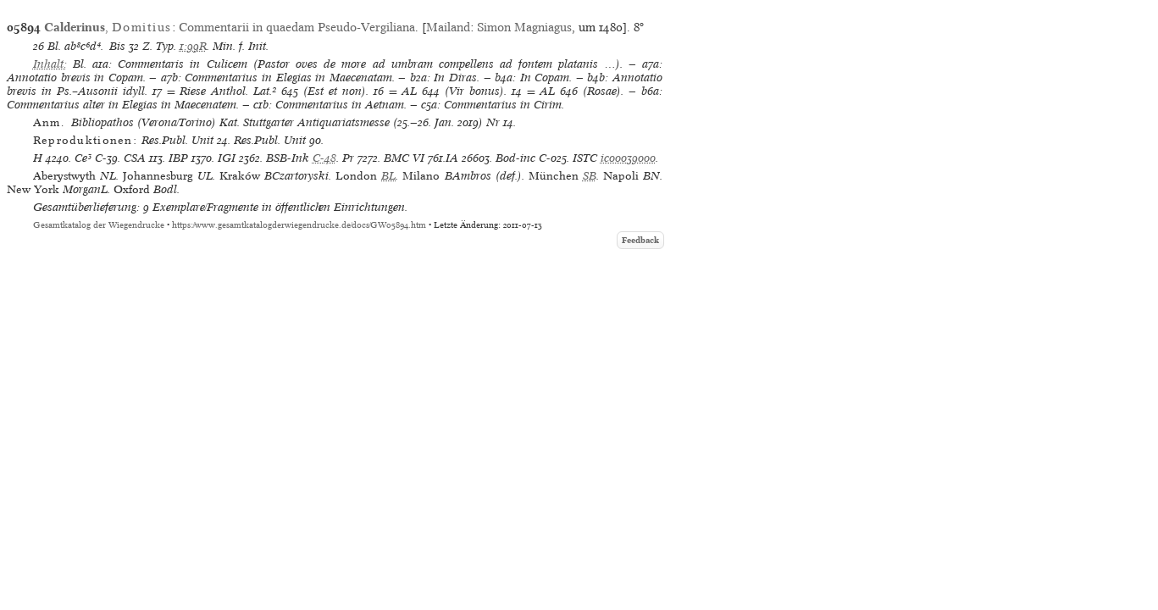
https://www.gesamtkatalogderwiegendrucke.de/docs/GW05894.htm (299, 224)
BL (388, 176)
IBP (178, 158)
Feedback (640, 240)
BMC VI (404, 158)
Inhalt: (50, 64)
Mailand (448, 27)
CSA (135, 158)
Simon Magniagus (524, 27)
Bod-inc (515, 158)
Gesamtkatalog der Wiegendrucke (98, 224)
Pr (348, 158)
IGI (226, 158)
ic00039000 (628, 158)
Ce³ (83, 158)
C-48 (324, 158)
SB (589, 176)
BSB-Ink (287, 158)
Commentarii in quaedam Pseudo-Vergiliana (297, 27)
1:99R (193, 46)
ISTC (585, 158)
